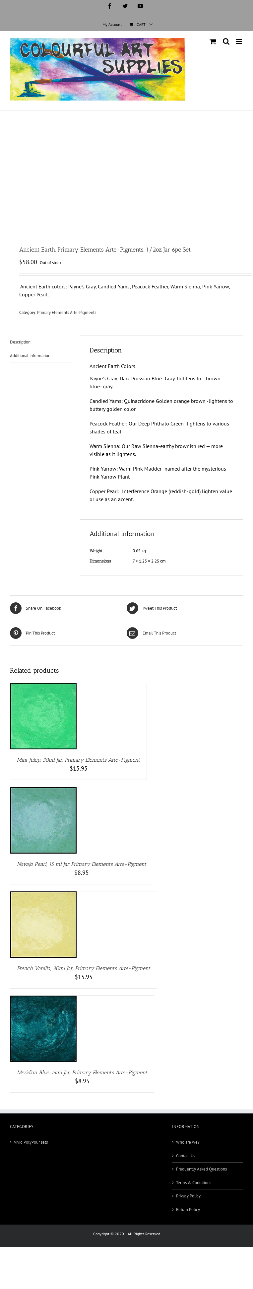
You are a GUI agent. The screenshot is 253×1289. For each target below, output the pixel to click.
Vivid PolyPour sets (31, 1142)
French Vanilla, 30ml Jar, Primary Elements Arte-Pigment (83, 968)
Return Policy (188, 1209)
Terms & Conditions (193, 1182)
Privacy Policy (188, 1196)
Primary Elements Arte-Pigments (66, 312)
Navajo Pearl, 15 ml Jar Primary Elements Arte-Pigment (81, 864)
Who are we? (188, 1142)
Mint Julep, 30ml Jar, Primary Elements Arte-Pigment (78, 760)
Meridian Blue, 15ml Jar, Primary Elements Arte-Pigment (82, 1072)
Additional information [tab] (30, 355)
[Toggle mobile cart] (213, 41)
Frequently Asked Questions (201, 1169)
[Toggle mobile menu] (239, 41)
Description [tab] (20, 342)
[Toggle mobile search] (226, 41)
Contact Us (185, 1156)
